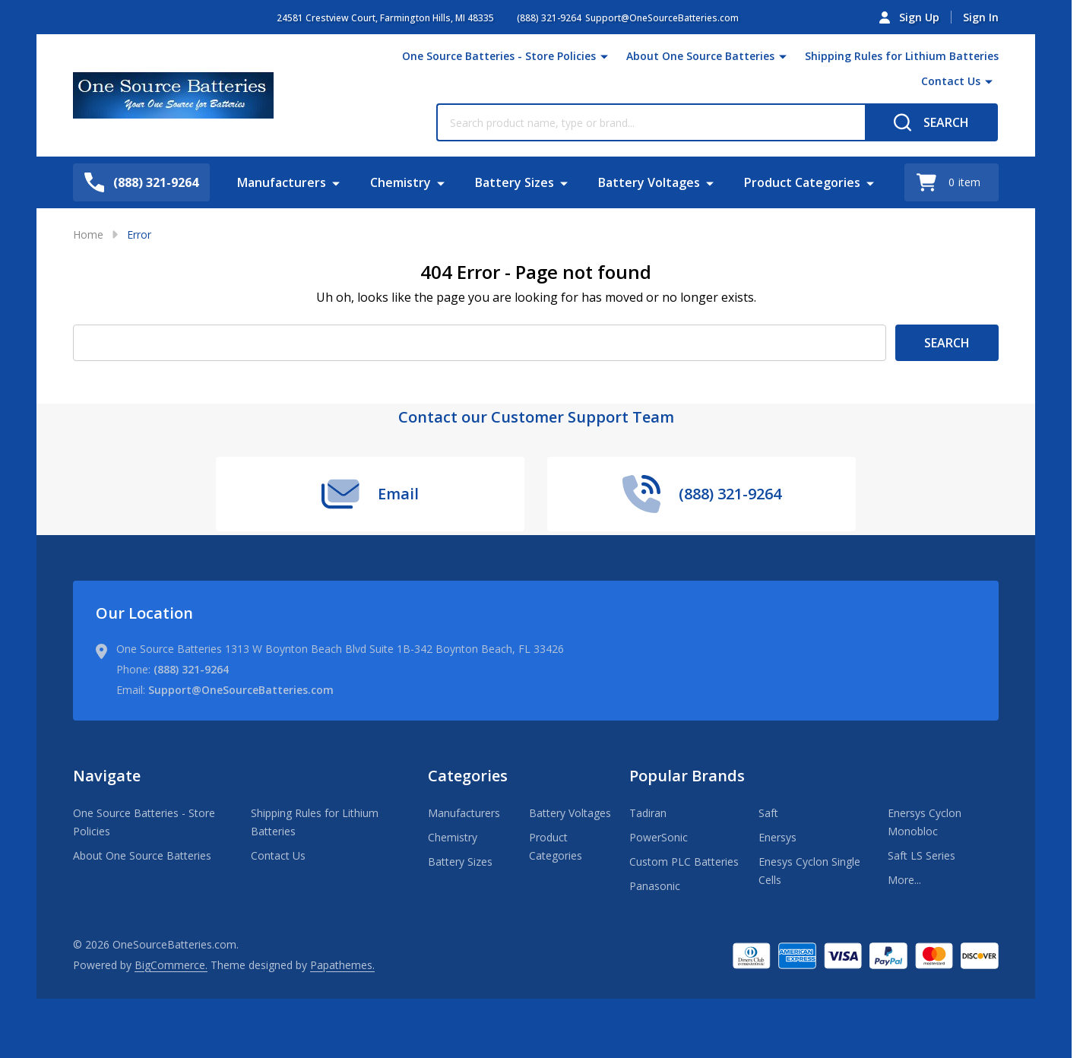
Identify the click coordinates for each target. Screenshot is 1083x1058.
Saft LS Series (921, 855)
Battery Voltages (649, 182)
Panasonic (654, 886)
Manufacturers (281, 182)
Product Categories (802, 182)
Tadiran (648, 813)
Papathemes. (342, 965)
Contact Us (950, 81)
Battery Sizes (514, 182)
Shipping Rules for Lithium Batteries (902, 56)
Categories (468, 775)
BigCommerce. (171, 965)
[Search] (931, 122)
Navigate (107, 775)
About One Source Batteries (700, 56)
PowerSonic (658, 837)
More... (904, 880)
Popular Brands (687, 775)
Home (88, 234)
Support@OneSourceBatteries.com (241, 690)
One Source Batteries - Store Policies (499, 56)
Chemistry (400, 182)
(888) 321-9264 (191, 669)
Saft (768, 813)
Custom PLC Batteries (684, 861)
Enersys (777, 837)
